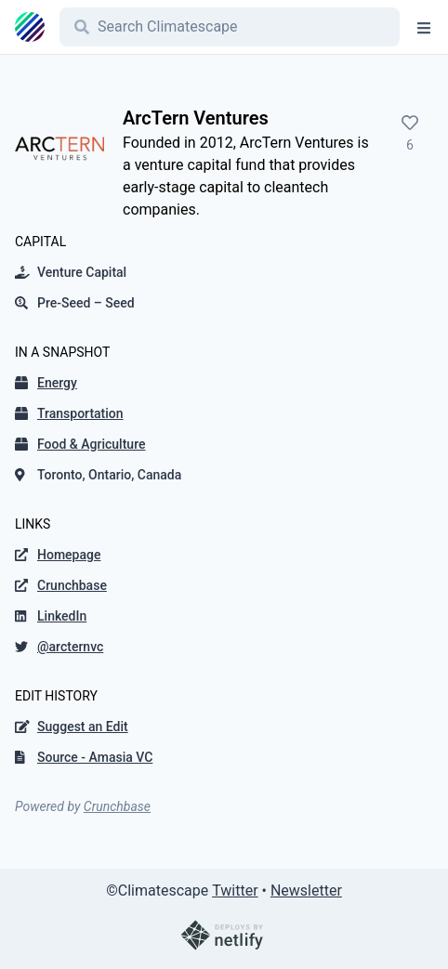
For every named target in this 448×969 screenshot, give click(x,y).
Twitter (234, 890)
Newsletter (306, 890)
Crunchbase (117, 806)
